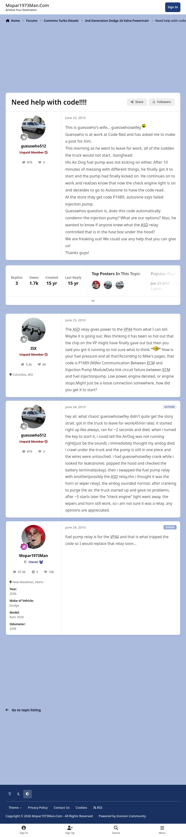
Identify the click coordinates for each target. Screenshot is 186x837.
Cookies (81, 808)
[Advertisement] (93, 57)
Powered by (122, 816)
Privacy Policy (37, 808)
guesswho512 (33, 146)
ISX (34, 348)
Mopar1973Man (33, 555)
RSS (97, 808)
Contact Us (62, 808)
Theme (15, 808)
